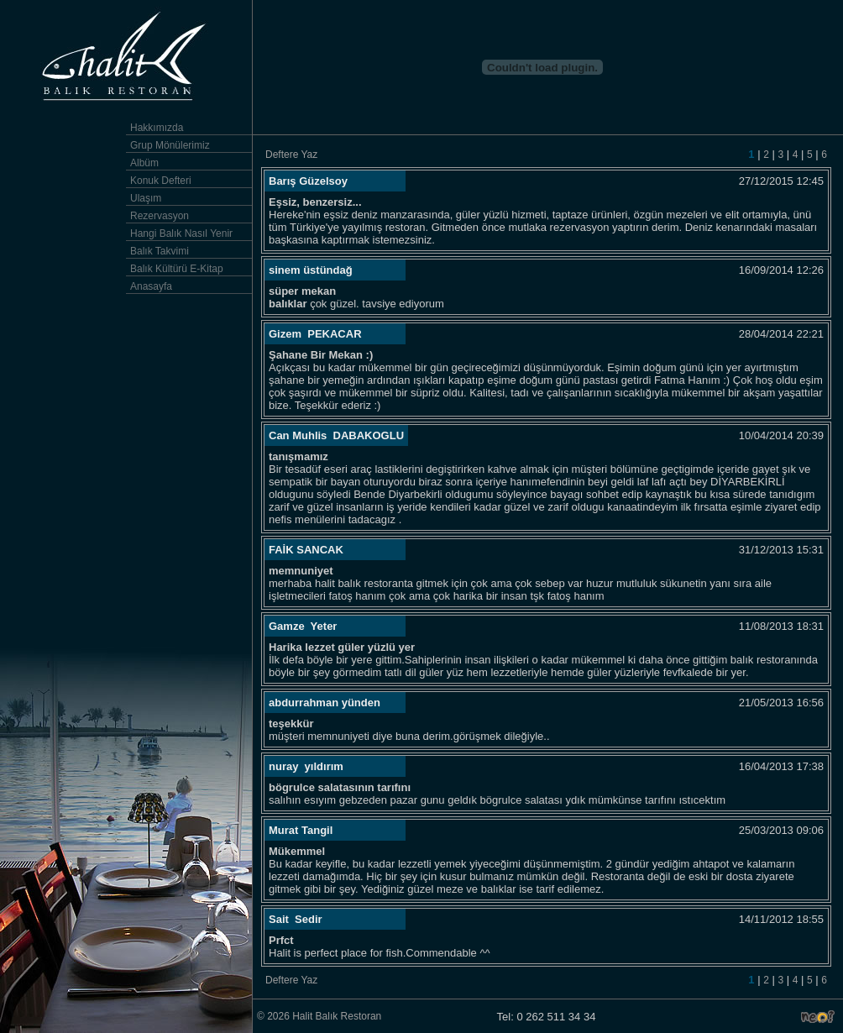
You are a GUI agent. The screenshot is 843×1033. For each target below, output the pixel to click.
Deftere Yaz (291, 154)
